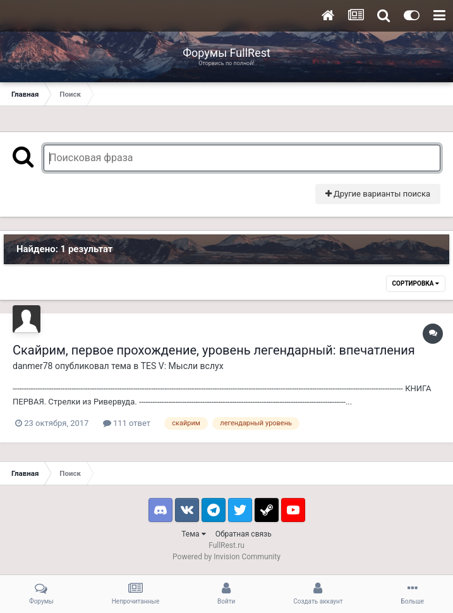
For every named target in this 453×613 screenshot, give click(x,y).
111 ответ (126, 423)
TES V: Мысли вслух (182, 366)
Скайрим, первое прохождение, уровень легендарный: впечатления (214, 350)
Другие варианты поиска (377, 193)
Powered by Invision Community (226, 556)
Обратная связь (243, 534)
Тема (193, 534)
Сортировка (415, 283)
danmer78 (32, 366)
